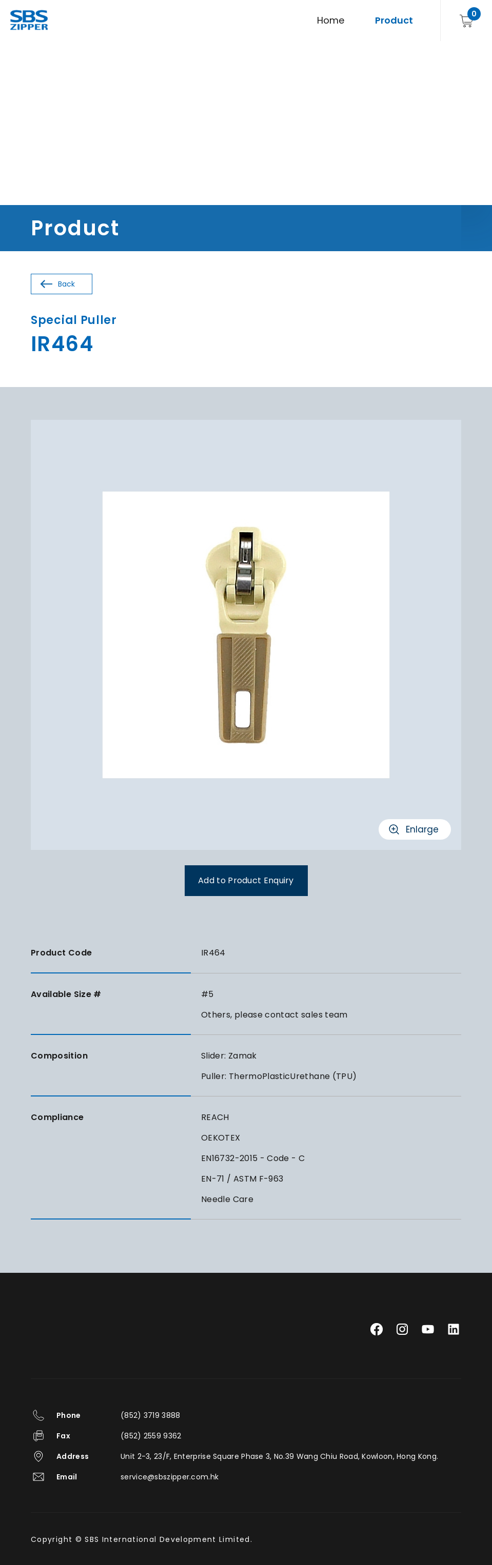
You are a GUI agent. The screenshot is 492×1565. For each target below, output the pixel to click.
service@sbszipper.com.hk (170, 1477)
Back (66, 284)
